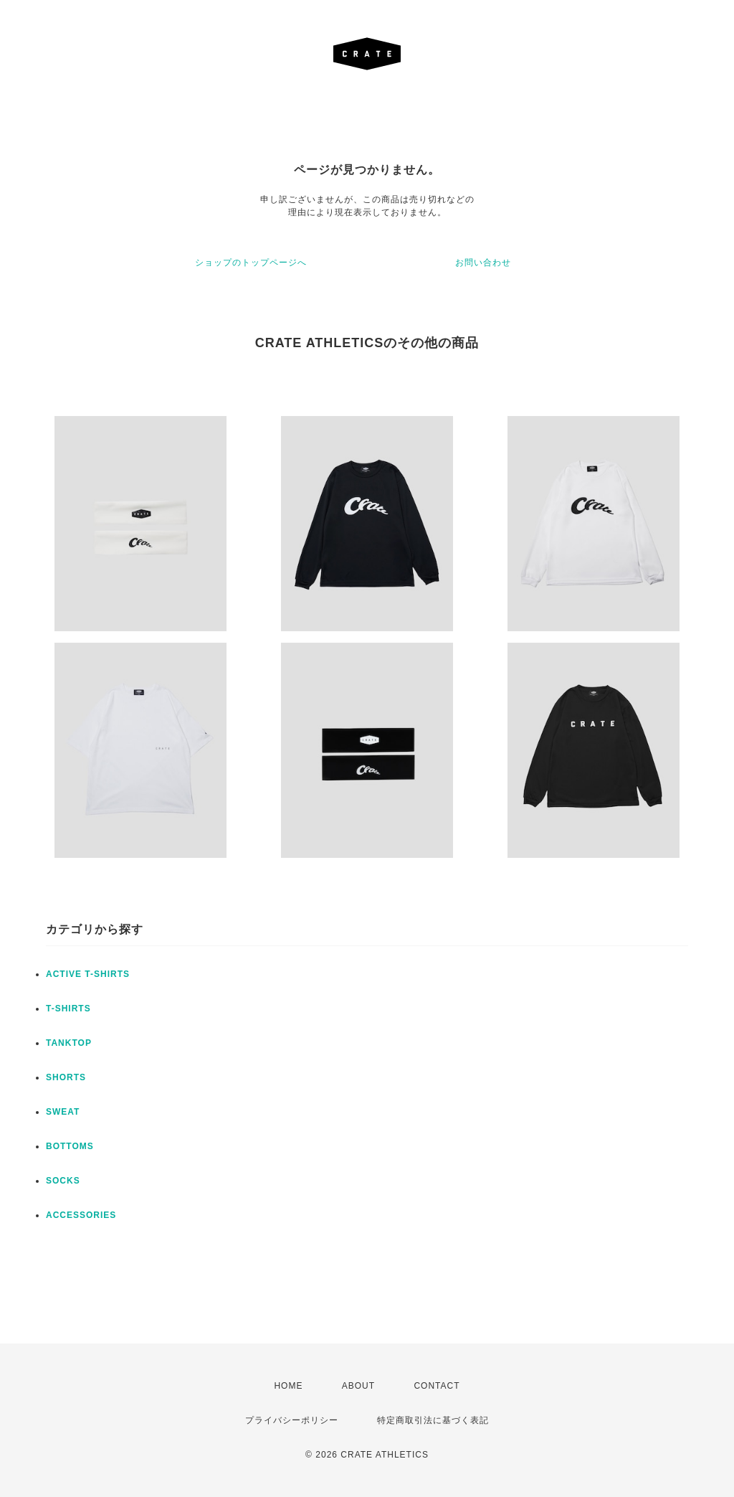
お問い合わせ (483, 263)
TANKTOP (69, 1043)
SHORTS (66, 1077)
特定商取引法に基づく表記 (433, 1420)
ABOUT (358, 1386)
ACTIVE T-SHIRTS (88, 974)
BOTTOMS (70, 1146)
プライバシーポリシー (291, 1420)
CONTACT (436, 1386)
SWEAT (63, 1112)
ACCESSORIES (81, 1215)
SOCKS (63, 1181)
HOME (288, 1386)
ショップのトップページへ (251, 263)
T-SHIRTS (68, 1008)
